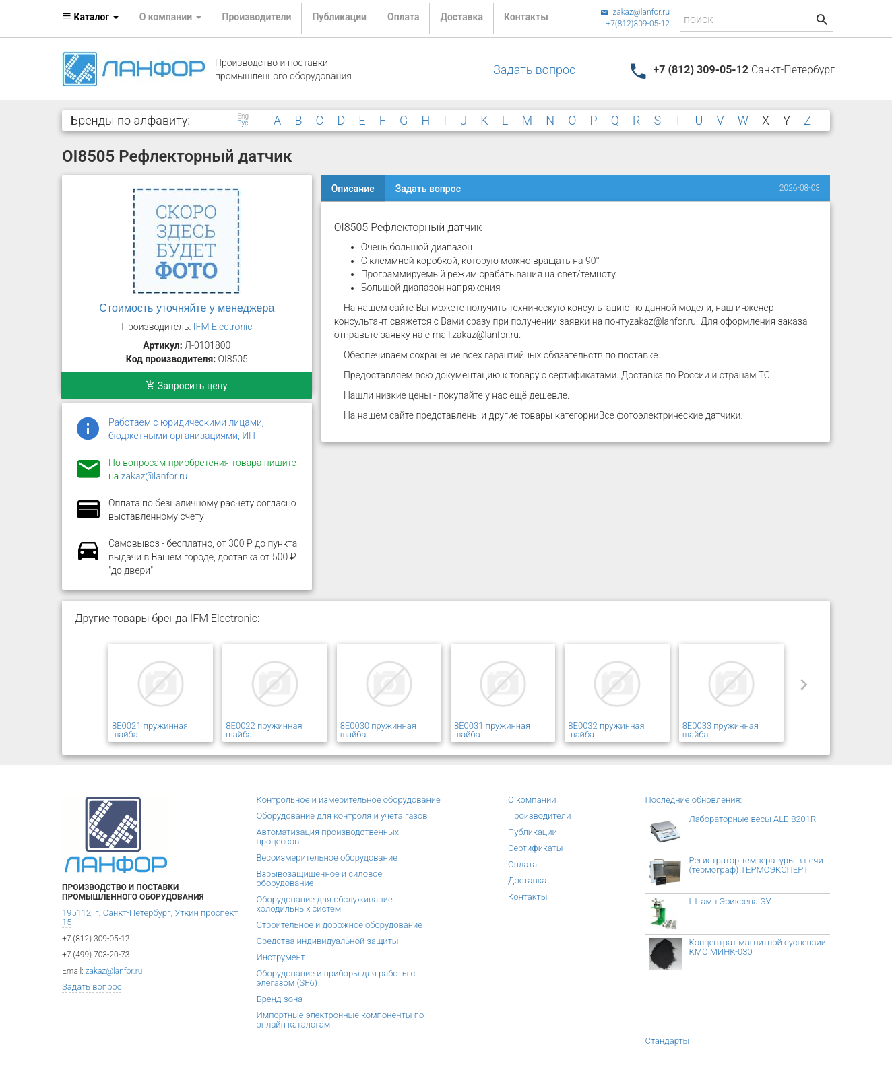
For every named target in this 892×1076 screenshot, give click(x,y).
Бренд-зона (280, 999)
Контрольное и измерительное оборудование (349, 800)
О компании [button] (170, 16)
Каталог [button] (90, 16)
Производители (257, 16)
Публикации (339, 16)
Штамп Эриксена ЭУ (730, 901)
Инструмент (281, 957)
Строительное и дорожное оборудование (340, 925)
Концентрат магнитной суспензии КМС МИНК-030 (758, 947)
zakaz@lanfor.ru (635, 12)
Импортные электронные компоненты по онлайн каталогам (340, 1020)
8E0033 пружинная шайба (720, 729)
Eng (243, 116)
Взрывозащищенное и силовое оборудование (320, 878)
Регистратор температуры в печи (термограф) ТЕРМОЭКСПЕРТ (756, 865)
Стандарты (667, 1041)
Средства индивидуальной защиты (328, 941)
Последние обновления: (693, 800)
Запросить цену (186, 385)
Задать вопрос (534, 70)
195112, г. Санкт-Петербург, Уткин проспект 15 (150, 917)
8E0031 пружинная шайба (492, 729)
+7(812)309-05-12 (638, 23)
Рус (242, 123)
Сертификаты (535, 848)
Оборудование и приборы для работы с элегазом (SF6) (336, 978)
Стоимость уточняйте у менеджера (186, 308)
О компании (532, 800)
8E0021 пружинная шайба (150, 729)
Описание (353, 188)
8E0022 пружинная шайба (264, 729)
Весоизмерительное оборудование (327, 857)
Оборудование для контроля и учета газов (342, 816)
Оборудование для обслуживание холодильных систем (325, 904)
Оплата (403, 16)
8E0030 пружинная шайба (378, 729)
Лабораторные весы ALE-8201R (753, 819)
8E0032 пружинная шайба (606, 729)
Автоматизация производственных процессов (328, 836)
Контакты (526, 16)
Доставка (461, 16)
